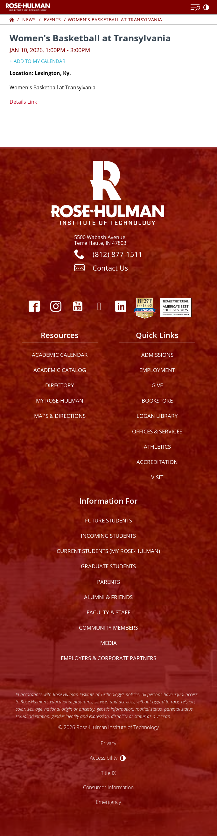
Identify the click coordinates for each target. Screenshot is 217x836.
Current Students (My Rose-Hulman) (108, 551)
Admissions (157, 354)
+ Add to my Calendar (37, 61)
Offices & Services (157, 431)
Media (108, 642)
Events (52, 20)
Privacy (108, 743)
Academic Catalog (59, 370)
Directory (59, 385)
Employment (157, 370)
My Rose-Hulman (59, 400)
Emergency (108, 801)
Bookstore (157, 400)
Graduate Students (108, 566)
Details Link (23, 101)
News (29, 20)
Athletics (157, 446)
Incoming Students (108, 535)
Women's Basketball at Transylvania (115, 20)
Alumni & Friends (108, 597)
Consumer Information (108, 787)
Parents (108, 581)
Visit (157, 477)
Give (157, 385)
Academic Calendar (60, 354)
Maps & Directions (60, 415)
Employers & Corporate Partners (108, 658)
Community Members (108, 627)
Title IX (108, 773)
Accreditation (157, 462)
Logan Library (157, 415)
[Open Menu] (195, 7)
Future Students (108, 520)
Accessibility (103, 757)
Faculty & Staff (108, 612)
